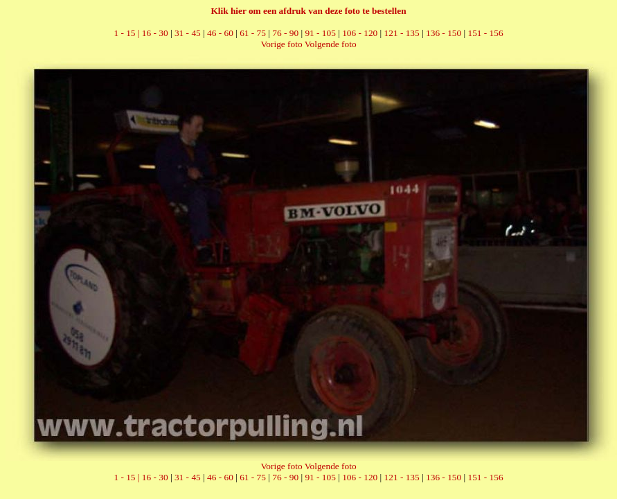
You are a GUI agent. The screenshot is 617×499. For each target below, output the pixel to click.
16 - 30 (155, 33)
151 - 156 (485, 33)
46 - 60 (220, 33)
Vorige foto (281, 44)
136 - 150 (443, 33)
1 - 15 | (127, 33)
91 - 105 (320, 33)
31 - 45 (188, 33)
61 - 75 (253, 33)
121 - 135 (402, 33)
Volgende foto (331, 44)
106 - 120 (359, 33)
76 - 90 (285, 33)
